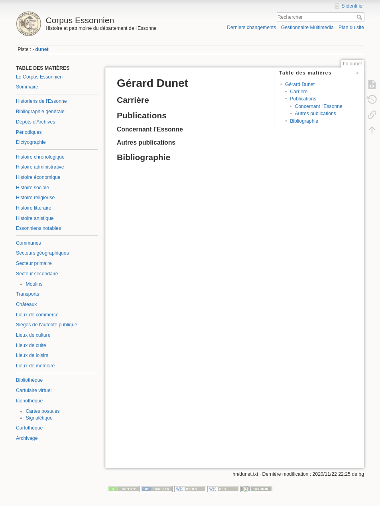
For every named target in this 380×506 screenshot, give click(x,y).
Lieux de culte (31, 345)
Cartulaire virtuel (33, 390)
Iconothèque (29, 401)
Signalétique (39, 418)
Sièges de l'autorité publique (46, 325)
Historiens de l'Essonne (41, 101)
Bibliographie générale (40, 111)
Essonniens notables (38, 228)
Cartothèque (29, 428)
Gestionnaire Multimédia (307, 27)
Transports (27, 294)
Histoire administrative (40, 167)
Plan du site (351, 27)
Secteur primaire (34, 263)
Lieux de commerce (37, 315)
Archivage (26, 438)
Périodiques (29, 132)
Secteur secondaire (37, 274)
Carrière (298, 91)
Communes (28, 243)
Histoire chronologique (40, 157)
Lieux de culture (33, 335)
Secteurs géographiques (42, 253)
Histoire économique (38, 177)
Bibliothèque (29, 380)
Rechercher (360, 17)
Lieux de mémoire (35, 366)
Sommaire (27, 87)
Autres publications (315, 113)
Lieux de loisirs (32, 355)
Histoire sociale (32, 187)
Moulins (34, 284)
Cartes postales (43, 411)
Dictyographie (31, 142)
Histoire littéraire (33, 208)
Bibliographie (304, 121)
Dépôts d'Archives (35, 122)
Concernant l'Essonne (318, 106)
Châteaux (26, 304)
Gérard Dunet (300, 84)
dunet (41, 49)
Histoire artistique (35, 218)
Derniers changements (251, 27)
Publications (303, 99)
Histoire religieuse (35, 197)
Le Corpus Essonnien (39, 77)
